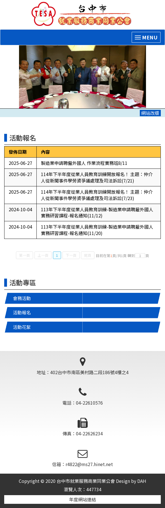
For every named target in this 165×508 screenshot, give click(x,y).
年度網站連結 (82, 499)
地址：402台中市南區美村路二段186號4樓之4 (82, 366)
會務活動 (22, 298)
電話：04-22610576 (82, 397)
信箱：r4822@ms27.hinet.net (82, 458)
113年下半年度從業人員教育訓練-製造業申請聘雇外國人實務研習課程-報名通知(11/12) (97, 212)
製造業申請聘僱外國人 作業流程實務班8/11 (84, 163)
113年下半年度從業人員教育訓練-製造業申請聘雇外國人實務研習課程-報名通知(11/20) (97, 229)
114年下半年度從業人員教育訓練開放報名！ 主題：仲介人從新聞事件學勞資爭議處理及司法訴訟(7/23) (97, 194)
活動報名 (22, 312)
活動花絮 (22, 327)
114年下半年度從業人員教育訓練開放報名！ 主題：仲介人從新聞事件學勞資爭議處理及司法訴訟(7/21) (97, 177)
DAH (141, 481)
